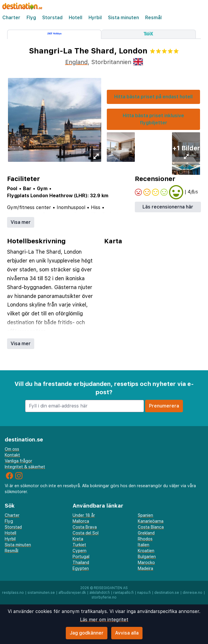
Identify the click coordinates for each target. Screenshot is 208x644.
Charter (11, 17)
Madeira (145, 568)
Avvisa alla (127, 633)
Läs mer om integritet (104, 619)
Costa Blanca (151, 527)
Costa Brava (85, 527)
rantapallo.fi (123, 593)
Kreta (78, 539)
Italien (143, 544)
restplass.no (13, 593)
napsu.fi (144, 593)
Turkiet (79, 544)
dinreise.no (192, 593)
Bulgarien (147, 556)
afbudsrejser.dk (72, 593)
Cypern (79, 550)
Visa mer (21, 222)
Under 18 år (84, 515)
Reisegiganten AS (111, 588)
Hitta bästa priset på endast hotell (153, 97)
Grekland (146, 533)
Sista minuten (123, 17)
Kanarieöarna (150, 521)
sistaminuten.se (41, 593)
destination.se (166, 593)
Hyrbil (95, 17)
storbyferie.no (104, 597)
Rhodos (145, 539)
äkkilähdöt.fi (99, 593)
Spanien (145, 515)
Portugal (81, 556)
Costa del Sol (86, 533)
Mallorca (81, 521)
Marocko (146, 562)
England (76, 62)
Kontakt (12, 455)
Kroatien (146, 550)
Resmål (153, 17)
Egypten (81, 568)
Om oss (12, 449)
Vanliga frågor (18, 461)
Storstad (52, 17)
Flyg (31, 17)
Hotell (75, 17)
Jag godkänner (87, 633)
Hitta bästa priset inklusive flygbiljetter (153, 119)
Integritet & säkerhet (25, 466)
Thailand (81, 562)
